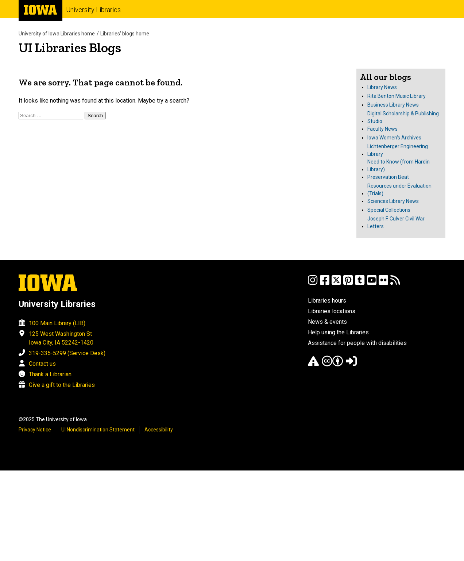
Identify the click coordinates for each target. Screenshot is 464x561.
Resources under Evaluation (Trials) (399, 189)
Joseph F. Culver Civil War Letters (396, 222)
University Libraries (93, 10)
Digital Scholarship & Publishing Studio (403, 117)
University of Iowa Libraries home (57, 33)
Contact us (42, 363)
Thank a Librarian (50, 374)
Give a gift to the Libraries (62, 384)
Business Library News (393, 105)
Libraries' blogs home (124, 33)
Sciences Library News (393, 201)
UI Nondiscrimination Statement (98, 430)
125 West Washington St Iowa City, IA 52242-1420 (61, 338)
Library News (382, 87)
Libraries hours (327, 300)
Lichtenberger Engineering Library (397, 150)
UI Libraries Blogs (70, 47)
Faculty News (382, 129)
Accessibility (158, 430)
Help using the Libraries (338, 332)
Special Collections (388, 210)
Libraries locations (331, 311)
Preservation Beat (388, 177)
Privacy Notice (35, 430)
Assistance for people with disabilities (357, 342)
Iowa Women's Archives (394, 138)
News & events (327, 321)
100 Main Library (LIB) (57, 323)
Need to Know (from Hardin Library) (398, 165)
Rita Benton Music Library (396, 96)
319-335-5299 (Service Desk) (67, 353)
